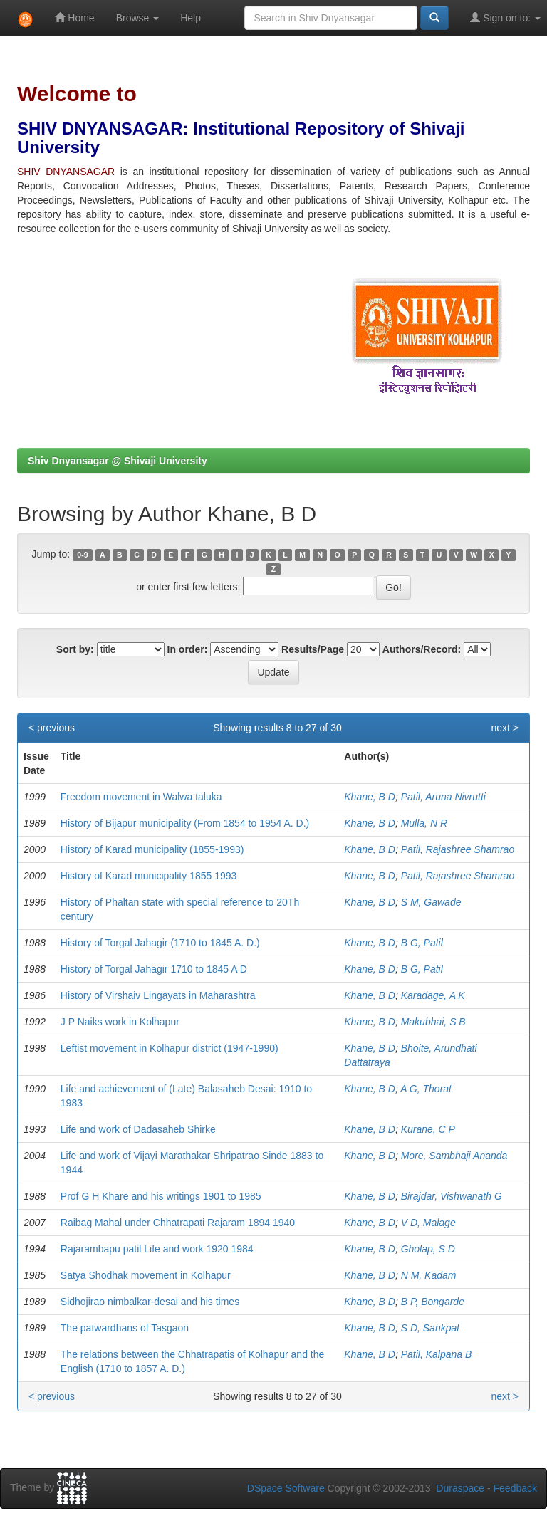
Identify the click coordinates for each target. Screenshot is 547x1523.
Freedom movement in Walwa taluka (141, 796)
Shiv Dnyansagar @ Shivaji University (117, 460)
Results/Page (312, 649)
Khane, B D (369, 796)
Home (74, 17)
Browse (138, 17)
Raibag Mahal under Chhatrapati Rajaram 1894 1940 (178, 1222)
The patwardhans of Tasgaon (125, 1328)
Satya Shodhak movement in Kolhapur (146, 1275)
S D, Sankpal (430, 1328)
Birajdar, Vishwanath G (451, 1196)
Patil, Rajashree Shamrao (458, 849)
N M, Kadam (429, 1275)
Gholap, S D (428, 1249)
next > (505, 727)
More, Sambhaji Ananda (454, 1155)
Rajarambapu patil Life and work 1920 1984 (157, 1249)
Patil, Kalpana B (436, 1354)
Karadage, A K (433, 995)
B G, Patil (422, 942)
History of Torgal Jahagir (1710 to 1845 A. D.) (160, 942)
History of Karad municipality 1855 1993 (148, 875)
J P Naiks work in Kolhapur (120, 1021)
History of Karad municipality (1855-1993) (152, 849)
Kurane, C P (428, 1129)
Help (190, 17)
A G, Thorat (426, 1088)
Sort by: (75, 649)
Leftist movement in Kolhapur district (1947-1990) (169, 1048)
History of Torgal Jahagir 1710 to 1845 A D (154, 969)
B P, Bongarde (432, 1301)
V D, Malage (428, 1222)
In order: (187, 649)
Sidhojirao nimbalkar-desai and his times (150, 1301)
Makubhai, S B (433, 1021)
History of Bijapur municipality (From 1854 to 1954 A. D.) (185, 823)
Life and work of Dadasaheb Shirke (138, 1129)
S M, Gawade (431, 902)
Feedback (515, 1488)
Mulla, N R (424, 823)
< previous (51, 727)
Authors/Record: (421, 649)
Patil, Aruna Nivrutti (443, 796)
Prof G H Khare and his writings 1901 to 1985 (161, 1196)
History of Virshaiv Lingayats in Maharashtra (158, 995)
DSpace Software (286, 1488)
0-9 (82, 554)
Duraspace (460, 1488)
